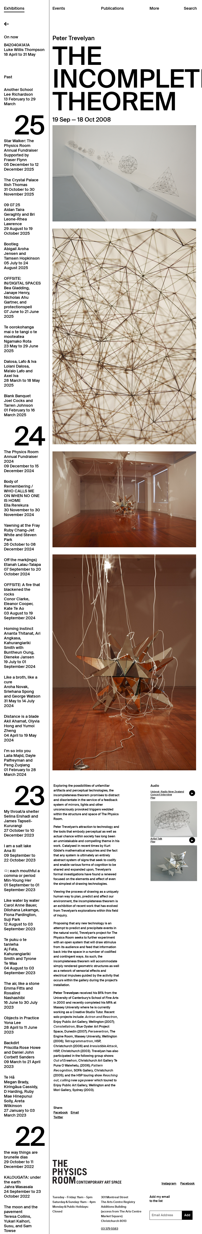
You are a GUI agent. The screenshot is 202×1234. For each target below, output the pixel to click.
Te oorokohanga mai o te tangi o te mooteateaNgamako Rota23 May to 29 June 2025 (21, 339)
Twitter (58, 1117)
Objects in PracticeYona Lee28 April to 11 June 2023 (21, 1025)
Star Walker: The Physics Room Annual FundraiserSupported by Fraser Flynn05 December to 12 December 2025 (21, 155)
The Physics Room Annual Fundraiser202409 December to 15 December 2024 (21, 461)
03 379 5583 (109, 1228)
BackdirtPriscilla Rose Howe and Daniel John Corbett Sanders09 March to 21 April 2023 (22, 1054)
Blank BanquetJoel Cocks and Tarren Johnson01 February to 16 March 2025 (19, 405)
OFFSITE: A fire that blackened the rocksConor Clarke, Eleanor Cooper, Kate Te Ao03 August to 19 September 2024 (22, 601)
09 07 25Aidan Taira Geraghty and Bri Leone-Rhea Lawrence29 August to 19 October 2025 (19, 219)
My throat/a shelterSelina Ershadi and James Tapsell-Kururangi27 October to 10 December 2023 (21, 823)
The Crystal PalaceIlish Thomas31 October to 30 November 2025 (21, 187)
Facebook (60, 1113)
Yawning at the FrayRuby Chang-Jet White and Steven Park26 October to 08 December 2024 (22, 537)
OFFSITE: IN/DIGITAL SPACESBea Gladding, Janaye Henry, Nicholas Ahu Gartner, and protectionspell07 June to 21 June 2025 (22, 297)
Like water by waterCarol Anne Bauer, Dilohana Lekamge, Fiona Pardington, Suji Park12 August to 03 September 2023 (21, 914)
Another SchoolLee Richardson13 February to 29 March (20, 96)
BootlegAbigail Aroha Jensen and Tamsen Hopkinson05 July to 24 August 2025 (22, 256)
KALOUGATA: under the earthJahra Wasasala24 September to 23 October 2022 (22, 1187)
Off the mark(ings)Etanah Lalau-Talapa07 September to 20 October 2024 (22, 566)
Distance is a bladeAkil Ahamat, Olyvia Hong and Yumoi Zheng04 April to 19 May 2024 (21, 728)
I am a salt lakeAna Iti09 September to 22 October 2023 (20, 852)
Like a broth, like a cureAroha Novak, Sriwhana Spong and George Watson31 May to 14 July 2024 (22, 691)
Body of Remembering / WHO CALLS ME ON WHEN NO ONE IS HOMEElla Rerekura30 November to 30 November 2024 (22, 498)
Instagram (169, 1184)
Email (75, 1113)
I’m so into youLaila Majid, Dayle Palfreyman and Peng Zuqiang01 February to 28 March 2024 (20, 762)
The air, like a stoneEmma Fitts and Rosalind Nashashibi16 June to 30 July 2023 (21, 995)
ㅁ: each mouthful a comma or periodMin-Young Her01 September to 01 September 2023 (22, 880)
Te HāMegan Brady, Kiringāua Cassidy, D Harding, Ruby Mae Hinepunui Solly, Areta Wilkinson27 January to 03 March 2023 (21, 1096)
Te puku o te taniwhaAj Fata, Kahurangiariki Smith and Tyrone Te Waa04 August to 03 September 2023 (20, 956)
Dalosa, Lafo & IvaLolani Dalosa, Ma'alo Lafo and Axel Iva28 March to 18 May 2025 (22, 373)
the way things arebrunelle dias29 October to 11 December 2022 (21, 1159)
